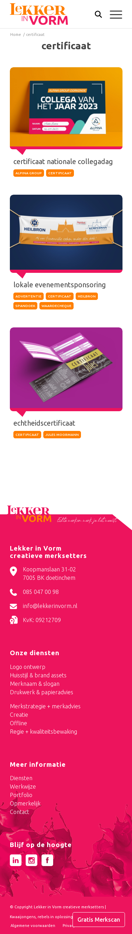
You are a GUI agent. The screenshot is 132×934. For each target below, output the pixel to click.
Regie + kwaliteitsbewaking (43, 731)
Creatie (19, 715)
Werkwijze (23, 786)
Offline (18, 723)
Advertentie (28, 296)
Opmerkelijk (25, 803)
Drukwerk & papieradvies (41, 692)
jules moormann (62, 434)
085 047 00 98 (41, 592)
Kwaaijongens (23, 917)
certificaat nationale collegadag (63, 161)
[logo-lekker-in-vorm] (55, 14)
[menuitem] (95, 15)
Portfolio (21, 795)
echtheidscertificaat (45, 422)
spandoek (25, 306)
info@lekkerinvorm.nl (50, 606)
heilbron (87, 296)
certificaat (60, 173)
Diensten (21, 778)
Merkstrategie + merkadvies (45, 706)
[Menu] (112, 14)
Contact (19, 812)
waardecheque (56, 306)
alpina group (28, 173)
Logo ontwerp (27, 667)
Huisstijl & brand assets (38, 675)
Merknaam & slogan (34, 684)
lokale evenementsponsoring (59, 285)
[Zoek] (95, 16)
